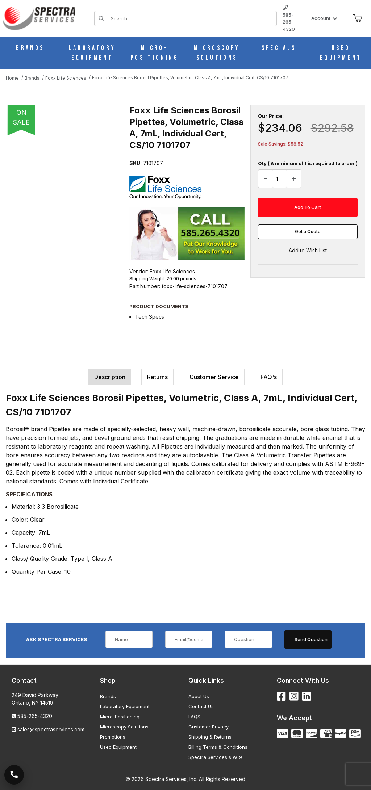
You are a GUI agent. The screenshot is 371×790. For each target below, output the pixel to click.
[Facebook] (281, 696)
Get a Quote (308, 231)
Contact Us (201, 706)
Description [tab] (109, 377)
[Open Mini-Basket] (357, 18)
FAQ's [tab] (268, 377)
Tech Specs (149, 317)
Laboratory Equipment (125, 706)
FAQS (194, 716)
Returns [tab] (157, 377)
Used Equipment (118, 747)
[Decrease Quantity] (265, 179)
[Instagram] (294, 696)
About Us (198, 696)
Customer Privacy (208, 727)
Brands (108, 696)
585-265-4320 (289, 18)
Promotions (112, 737)
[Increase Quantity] (294, 179)
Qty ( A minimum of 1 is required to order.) (308, 163)
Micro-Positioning (119, 716)
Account (324, 18)
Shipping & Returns (210, 737)
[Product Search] (191, 18)
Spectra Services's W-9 (215, 757)
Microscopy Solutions (124, 727)
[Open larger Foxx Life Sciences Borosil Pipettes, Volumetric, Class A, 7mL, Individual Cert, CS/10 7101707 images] (65, 190)
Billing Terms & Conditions (217, 747)
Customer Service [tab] (214, 377)
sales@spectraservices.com (50, 729)
